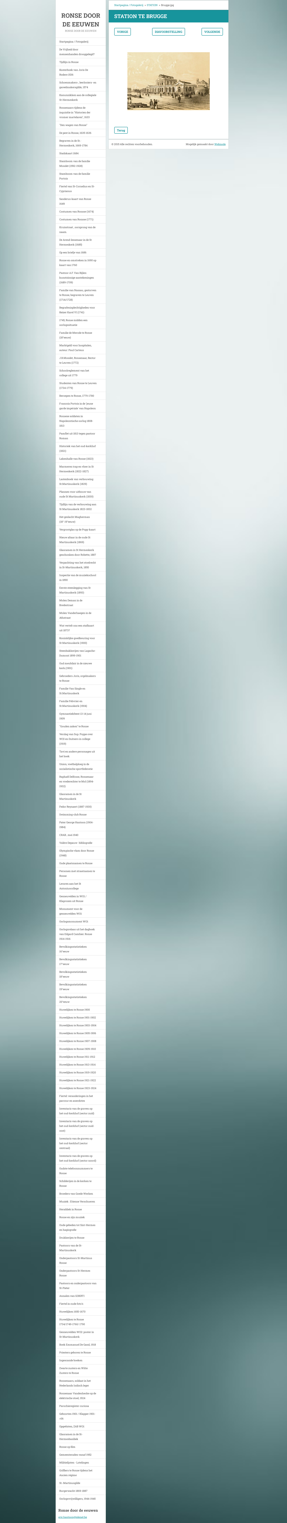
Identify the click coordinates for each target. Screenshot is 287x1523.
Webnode (220, 144)
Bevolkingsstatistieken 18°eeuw (73, 974)
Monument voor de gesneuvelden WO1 (70, 911)
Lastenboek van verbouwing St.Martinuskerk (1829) (76, 481)
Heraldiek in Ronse (70, 1209)
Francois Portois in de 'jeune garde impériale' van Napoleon (77, 406)
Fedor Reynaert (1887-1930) (75, 806)
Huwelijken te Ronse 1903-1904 (77, 1025)
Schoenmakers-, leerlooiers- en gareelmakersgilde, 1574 (77, 85)
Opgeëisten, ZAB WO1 (71, 1426)
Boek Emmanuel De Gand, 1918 (77, 1344)
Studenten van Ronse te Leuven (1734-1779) (78, 385)
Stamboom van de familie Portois (74, 176)
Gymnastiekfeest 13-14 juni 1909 (75, 716)
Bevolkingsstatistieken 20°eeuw (73, 999)
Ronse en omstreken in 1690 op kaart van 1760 (77, 262)
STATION (152, 5)
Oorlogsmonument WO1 (73, 921)
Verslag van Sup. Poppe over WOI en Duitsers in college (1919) (76, 738)
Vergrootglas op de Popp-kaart (77, 529)
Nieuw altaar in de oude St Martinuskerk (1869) (74, 540)
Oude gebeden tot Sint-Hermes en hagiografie (77, 1227)
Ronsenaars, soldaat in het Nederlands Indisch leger (75, 1383)
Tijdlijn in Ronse (69, 62)
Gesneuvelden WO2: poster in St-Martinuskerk (76, 1334)
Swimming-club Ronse (73, 814)
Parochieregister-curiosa (74, 1406)
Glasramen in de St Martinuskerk (70, 796)
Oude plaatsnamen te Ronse (75, 863)
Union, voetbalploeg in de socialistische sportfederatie (76, 766)
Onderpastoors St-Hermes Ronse (74, 1273)
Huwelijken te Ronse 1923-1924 (77, 1088)
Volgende (212, 32)
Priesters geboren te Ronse (75, 1352)
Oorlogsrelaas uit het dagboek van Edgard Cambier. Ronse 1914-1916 (77, 934)
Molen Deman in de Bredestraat (70, 603)
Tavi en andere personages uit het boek (77, 754)
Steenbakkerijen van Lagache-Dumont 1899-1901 (77, 653)
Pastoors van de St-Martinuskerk (70, 1248)
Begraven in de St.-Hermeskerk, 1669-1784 (73, 143)
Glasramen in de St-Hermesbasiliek (71, 1436)
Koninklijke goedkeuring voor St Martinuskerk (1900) (77, 640)
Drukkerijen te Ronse (71, 1237)
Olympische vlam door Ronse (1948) (76, 853)
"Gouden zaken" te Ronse (74, 726)
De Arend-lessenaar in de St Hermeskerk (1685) (75, 242)
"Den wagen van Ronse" (73, 125)
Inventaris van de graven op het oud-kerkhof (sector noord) (77, 1158)
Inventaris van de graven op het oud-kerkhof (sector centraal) (75, 1143)
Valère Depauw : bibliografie (75, 842)
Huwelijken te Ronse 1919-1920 (77, 1072)
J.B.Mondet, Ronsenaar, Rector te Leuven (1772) (77, 360)
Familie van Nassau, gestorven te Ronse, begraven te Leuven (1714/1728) (77, 294)
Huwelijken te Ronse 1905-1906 (77, 1033)
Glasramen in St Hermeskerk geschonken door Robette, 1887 (77, 552)
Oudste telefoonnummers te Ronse (76, 1171)
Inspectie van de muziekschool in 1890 (77, 577)
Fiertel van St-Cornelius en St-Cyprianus (77, 189)
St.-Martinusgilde (69, 1483)
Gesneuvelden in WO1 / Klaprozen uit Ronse (73, 898)
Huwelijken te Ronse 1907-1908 (77, 1041)
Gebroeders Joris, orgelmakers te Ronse (77, 678)
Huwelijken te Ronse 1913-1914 (77, 1064)
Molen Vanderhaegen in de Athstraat (75, 615)
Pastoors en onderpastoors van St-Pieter (77, 1285)
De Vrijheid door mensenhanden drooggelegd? (77, 52)
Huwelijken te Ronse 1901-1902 (77, 1017)
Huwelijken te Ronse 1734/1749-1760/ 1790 (72, 1322)
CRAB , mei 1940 (68, 835)
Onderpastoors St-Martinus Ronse (75, 1260)
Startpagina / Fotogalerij (73, 41)
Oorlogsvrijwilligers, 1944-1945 (77, 1498)
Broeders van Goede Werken (76, 1193)
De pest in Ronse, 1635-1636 (75, 133)
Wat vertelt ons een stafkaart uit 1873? (76, 628)
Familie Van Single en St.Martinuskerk (72, 691)
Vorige (122, 32)
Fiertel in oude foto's (71, 1303)
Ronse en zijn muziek (72, 1217)
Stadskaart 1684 (69, 153)
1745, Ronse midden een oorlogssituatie (73, 322)
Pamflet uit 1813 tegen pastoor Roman (77, 436)
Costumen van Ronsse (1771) (76, 219)
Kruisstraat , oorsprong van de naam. (77, 229)
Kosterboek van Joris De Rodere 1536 (73, 72)
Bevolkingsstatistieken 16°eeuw (73, 949)
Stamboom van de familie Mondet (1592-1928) (74, 163)
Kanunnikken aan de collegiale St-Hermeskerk (77, 97)
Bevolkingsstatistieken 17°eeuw (73, 961)
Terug (121, 130)
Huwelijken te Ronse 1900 (74, 1009)
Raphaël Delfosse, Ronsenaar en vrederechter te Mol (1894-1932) (76, 781)
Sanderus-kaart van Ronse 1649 (75, 201)
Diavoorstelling (168, 32)
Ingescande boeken (70, 1360)
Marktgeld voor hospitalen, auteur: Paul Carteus (75, 348)
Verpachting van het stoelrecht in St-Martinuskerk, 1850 (77, 565)
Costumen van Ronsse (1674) (76, 211)
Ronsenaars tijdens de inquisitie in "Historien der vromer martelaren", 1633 (74, 112)
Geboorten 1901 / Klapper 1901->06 (77, 1416)
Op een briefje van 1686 (72, 252)
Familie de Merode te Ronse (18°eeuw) (75, 335)
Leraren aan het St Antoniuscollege (70, 886)
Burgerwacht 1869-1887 (73, 1491)
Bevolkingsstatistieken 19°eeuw (73, 987)
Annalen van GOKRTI (72, 1296)
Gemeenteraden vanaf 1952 (75, 1454)
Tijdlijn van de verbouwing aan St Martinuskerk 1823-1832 (77, 507)
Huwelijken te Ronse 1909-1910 (77, 1049)
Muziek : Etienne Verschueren (77, 1201)
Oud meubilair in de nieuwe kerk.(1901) (75, 666)
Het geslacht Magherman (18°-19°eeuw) (74, 519)
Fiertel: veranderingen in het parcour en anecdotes (76, 1098)
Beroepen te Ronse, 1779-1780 (76, 395)
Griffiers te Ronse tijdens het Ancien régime (75, 1473)
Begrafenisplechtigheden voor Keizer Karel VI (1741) (77, 310)
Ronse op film (67, 1447)
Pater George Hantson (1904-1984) (76, 825)
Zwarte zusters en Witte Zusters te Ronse (73, 1370)
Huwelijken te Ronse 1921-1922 (77, 1080)
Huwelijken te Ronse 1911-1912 (77, 1056)
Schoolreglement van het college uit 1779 (74, 373)
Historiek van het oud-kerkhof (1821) (77, 448)
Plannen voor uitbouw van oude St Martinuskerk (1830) (76, 494)
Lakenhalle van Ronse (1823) (76, 458)
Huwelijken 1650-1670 (72, 1311)
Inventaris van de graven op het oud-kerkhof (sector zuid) (76, 1111)
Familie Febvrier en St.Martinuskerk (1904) (73, 703)
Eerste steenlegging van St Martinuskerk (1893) (75, 590)
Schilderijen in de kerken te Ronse (75, 1183)
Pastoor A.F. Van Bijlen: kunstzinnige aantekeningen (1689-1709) (76, 277)
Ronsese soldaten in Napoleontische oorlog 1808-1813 (76, 420)
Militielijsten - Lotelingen (74, 1462)
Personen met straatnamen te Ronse (77, 873)
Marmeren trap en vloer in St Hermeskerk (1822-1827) (76, 469)
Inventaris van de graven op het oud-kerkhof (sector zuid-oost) (76, 1125)
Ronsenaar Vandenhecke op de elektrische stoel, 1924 (77, 1396)
